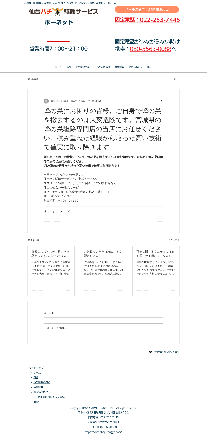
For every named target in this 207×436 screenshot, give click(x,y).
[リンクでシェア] (69, 211)
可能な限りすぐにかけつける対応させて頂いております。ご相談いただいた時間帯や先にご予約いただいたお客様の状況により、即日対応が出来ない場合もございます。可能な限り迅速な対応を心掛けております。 (155, 254)
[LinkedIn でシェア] (61, 211)
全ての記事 (33, 79)
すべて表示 (174, 239)
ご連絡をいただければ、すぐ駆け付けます (103, 254)
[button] (175, 79)
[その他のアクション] (161, 101)
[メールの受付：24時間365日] (147, 9)
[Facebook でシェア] (45, 211)
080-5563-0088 (150, 48)
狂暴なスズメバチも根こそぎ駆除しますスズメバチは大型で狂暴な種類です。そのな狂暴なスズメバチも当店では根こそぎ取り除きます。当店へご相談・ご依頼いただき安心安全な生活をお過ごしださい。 (50, 254)
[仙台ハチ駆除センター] (151, 352)
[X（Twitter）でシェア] (53, 211)
